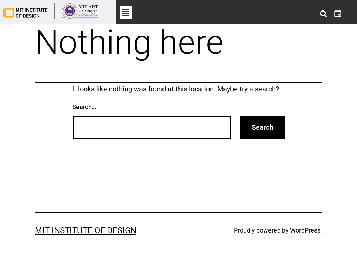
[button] (125, 12)
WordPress (305, 230)
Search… (84, 107)
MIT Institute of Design (85, 230)
